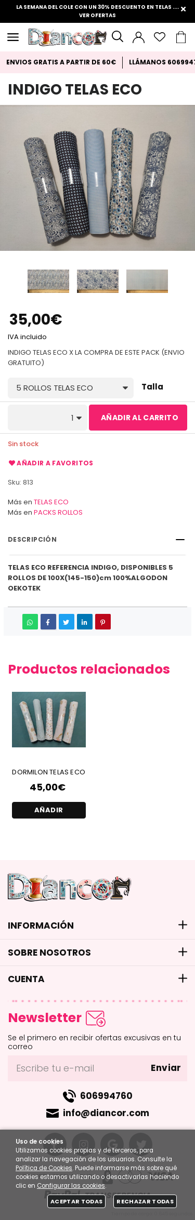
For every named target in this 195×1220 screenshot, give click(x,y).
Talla (152, 387)
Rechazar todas (145, 1201)
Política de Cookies (44, 1168)
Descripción (32, 539)
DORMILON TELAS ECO (48, 772)
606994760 (106, 1096)
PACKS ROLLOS (58, 512)
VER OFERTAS (97, 15)
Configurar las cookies (71, 1186)
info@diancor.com (106, 1113)
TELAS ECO (51, 502)
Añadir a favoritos (51, 463)
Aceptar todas (76, 1201)
